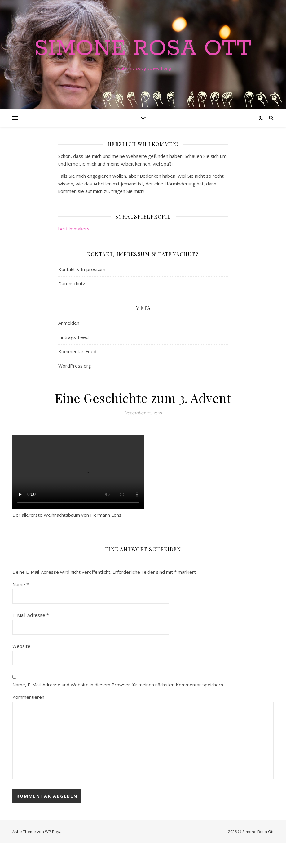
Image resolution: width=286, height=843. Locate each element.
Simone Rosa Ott (143, 49)
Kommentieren (28, 697)
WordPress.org (74, 366)
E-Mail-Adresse (30, 615)
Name (20, 584)
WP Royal (54, 831)
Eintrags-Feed (73, 337)
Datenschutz (71, 283)
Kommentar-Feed (77, 351)
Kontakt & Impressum (81, 269)
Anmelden (68, 323)
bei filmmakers (74, 228)
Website (21, 646)
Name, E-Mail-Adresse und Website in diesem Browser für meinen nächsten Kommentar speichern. (118, 684)
